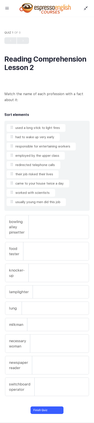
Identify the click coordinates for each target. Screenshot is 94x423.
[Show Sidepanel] (85, 8)
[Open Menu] (7, 8)
